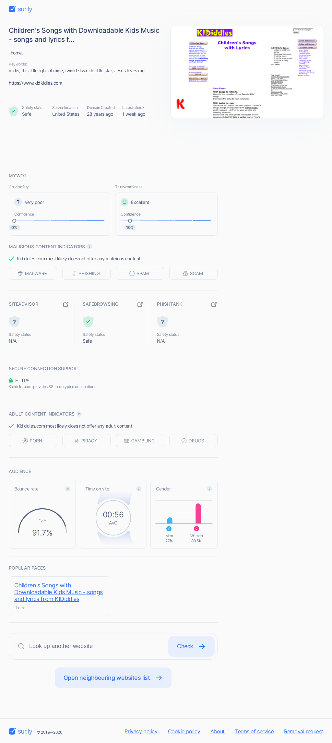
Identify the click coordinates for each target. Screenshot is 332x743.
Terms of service (254, 731)
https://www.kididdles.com (35, 83)
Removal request (303, 731)
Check (191, 646)
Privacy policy (140, 731)
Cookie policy (184, 731)
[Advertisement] (166, 144)
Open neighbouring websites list (113, 678)
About (217, 731)
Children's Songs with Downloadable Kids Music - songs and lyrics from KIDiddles (58, 592)
